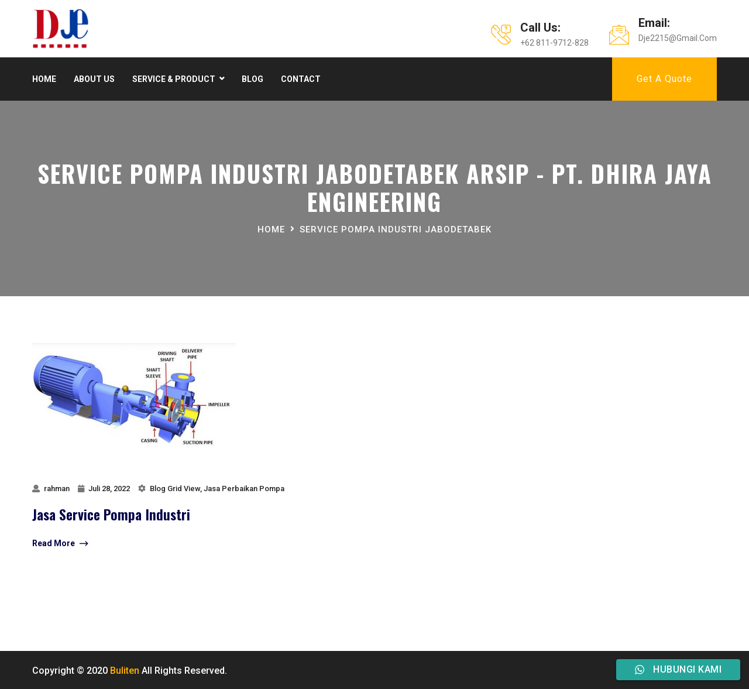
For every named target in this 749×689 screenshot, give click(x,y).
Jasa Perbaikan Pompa (244, 488)
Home (44, 79)
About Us (94, 79)
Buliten (124, 670)
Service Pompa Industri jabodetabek (396, 229)
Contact (301, 79)
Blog (252, 79)
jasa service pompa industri (111, 514)
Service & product (173, 79)
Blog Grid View (175, 488)
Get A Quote (664, 78)
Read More (60, 543)
